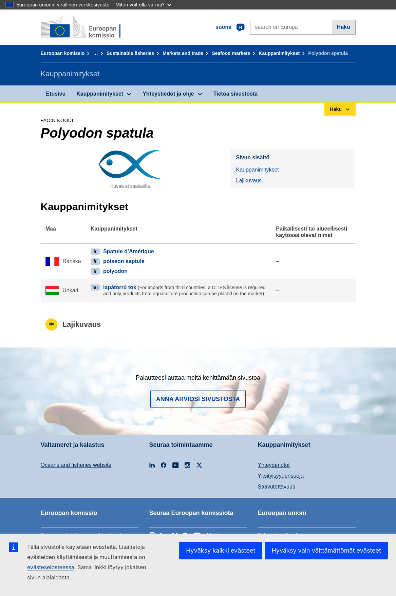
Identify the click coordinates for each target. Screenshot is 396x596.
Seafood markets (231, 53)
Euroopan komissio (63, 53)
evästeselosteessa (50, 567)
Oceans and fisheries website (76, 465)
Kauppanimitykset (279, 53)
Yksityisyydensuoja (281, 476)
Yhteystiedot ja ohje (168, 94)
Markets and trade (183, 53)
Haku (343, 27)
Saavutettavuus (276, 487)
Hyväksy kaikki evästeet (220, 550)
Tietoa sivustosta (235, 94)
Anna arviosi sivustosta (198, 399)
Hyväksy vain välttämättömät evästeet (326, 550)
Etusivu (56, 94)
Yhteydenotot (274, 465)
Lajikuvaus (249, 180)
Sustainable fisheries (130, 53)
